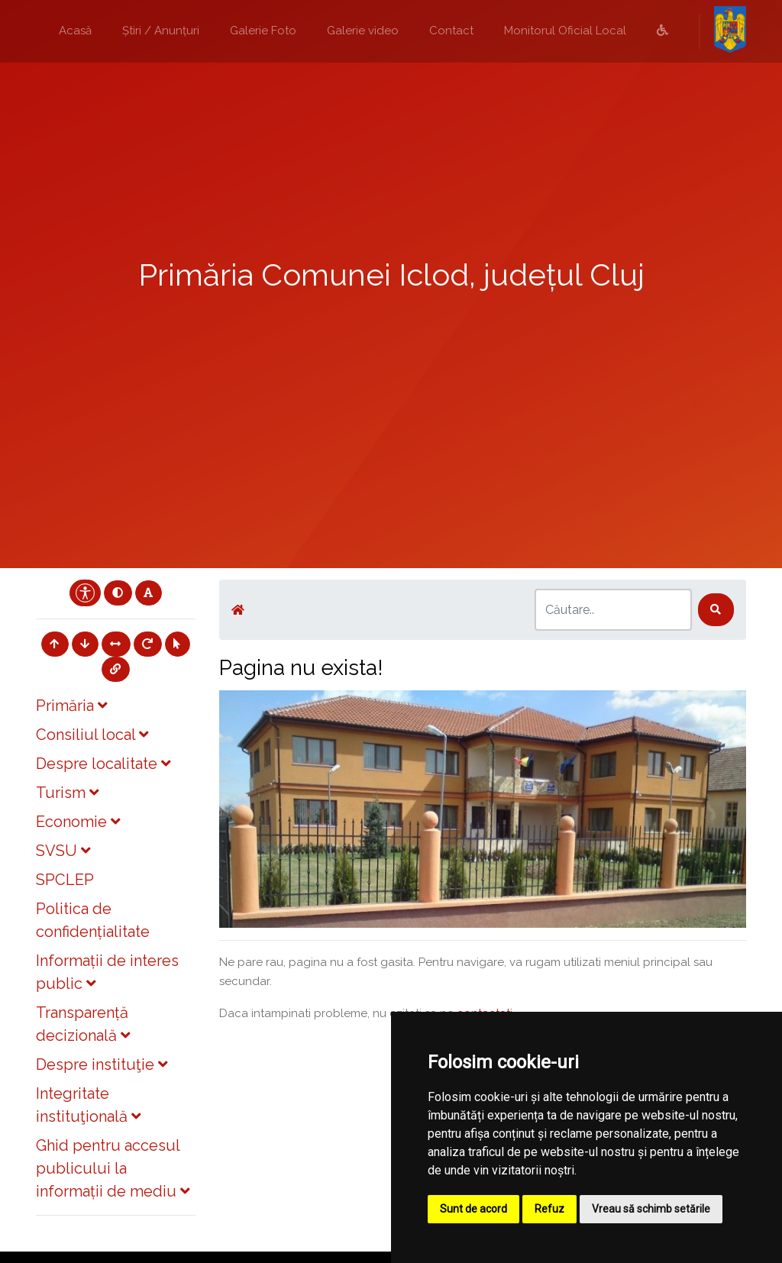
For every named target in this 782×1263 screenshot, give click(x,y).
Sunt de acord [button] (473, 1209)
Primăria (71, 705)
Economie (78, 821)
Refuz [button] (549, 1209)
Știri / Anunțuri (160, 30)
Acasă (75, 30)
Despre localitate (103, 763)
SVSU (63, 850)
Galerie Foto (263, 30)
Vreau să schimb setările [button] (651, 1209)
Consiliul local (92, 734)
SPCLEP (65, 880)
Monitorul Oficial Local (565, 30)
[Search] (613, 610)
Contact (451, 30)
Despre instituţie (101, 1064)
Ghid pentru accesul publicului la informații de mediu (112, 1168)
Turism (67, 792)
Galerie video (363, 30)
